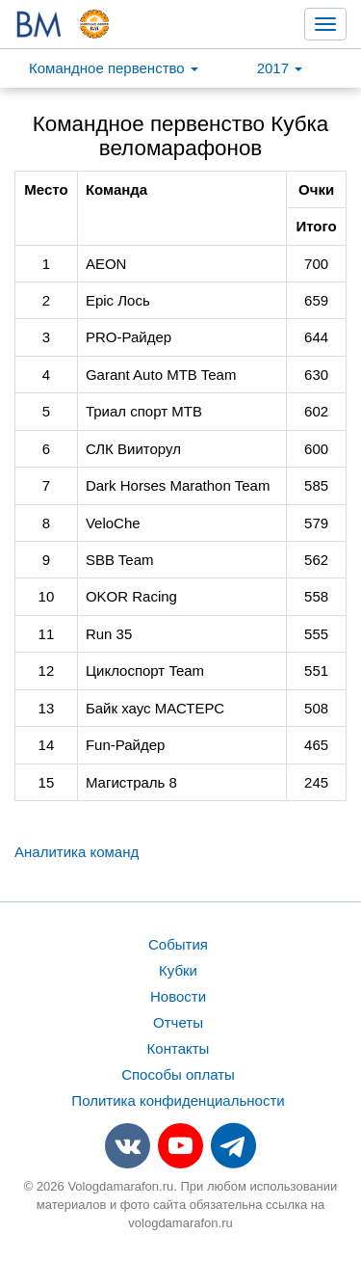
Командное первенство (113, 68)
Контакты (178, 1048)
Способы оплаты (178, 1074)
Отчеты (178, 1022)
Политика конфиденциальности (177, 1100)
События (178, 944)
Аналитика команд (76, 852)
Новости (178, 996)
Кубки (178, 970)
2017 (280, 68)
